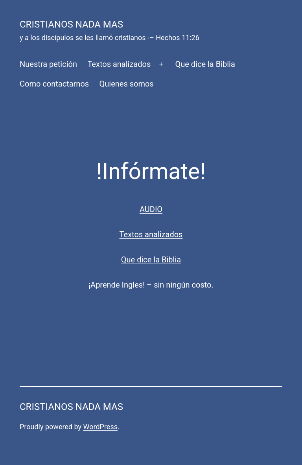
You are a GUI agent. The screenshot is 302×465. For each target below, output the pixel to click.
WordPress (100, 427)
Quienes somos (126, 84)
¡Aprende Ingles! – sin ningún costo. (151, 285)
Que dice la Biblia (205, 64)
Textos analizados (119, 64)
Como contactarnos (54, 84)
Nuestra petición (48, 64)
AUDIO (151, 209)
